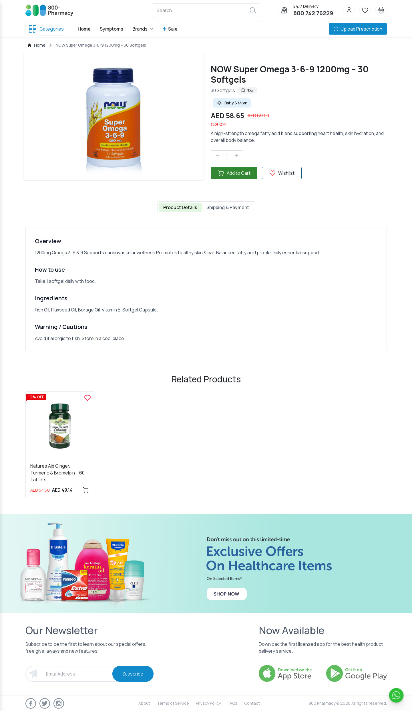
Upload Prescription (358, 29)
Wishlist (281, 173)
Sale (170, 29)
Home (84, 29)
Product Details (180, 207)
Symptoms (111, 29)
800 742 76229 (313, 13)
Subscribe (132, 674)
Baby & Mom (231, 103)
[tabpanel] (206, 289)
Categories (46, 28)
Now (247, 90)
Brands (142, 29)
